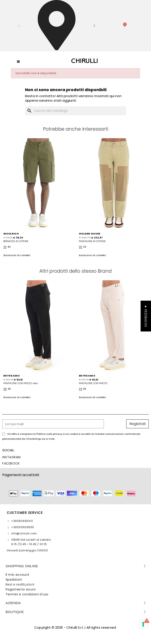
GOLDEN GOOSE (89, 233)
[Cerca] (75, 110)
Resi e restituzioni (20, 584)
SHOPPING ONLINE (22, 566)
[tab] (75, 566)
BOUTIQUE (15, 612)
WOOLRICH (11, 233)
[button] (19, 25)
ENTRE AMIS (11, 375)
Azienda (13, 603)
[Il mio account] (94, 25)
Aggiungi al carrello (16, 255)
